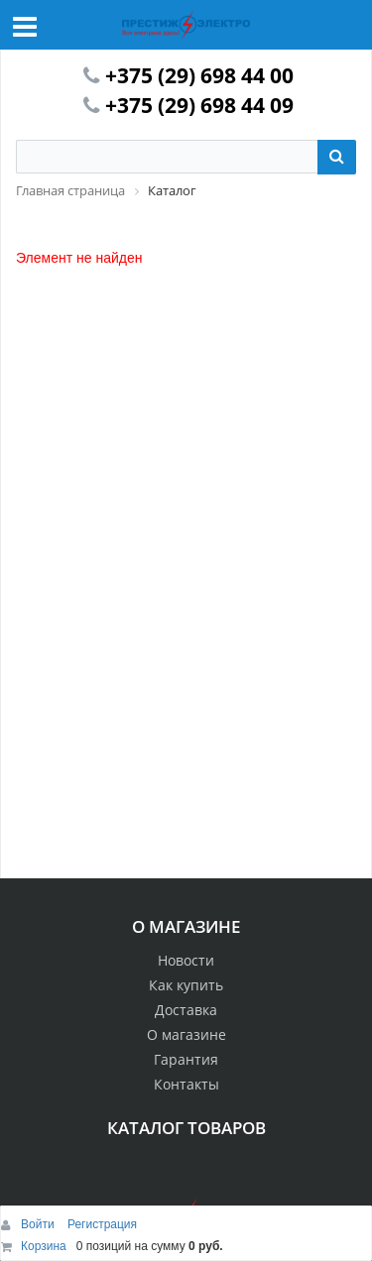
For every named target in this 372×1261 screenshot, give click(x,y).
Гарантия (186, 1059)
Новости (186, 960)
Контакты (186, 1084)
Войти (39, 1224)
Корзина (43, 1246)
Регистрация (102, 1224)
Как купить (186, 984)
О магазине (186, 1034)
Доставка (186, 1009)
